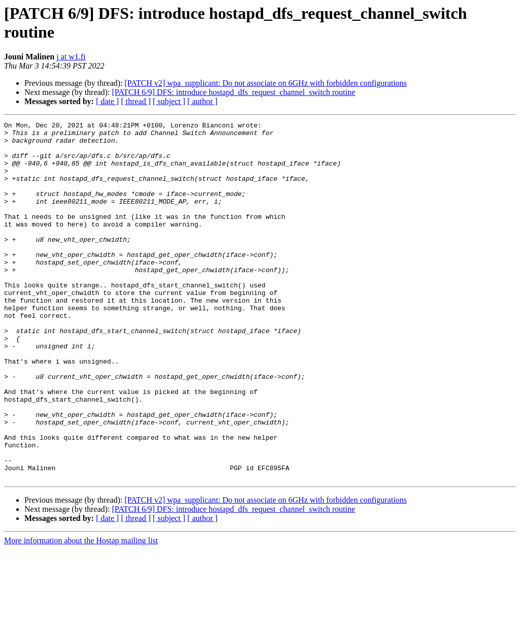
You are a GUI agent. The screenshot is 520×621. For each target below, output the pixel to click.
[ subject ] (169, 101)
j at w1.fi (70, 56)
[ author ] (202, 101)
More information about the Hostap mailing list (81, 612)
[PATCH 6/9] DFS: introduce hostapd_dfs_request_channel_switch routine (233, 92)
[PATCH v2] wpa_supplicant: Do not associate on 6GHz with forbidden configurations (265, 83)
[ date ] (107, 101)
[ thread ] (136, 101)
